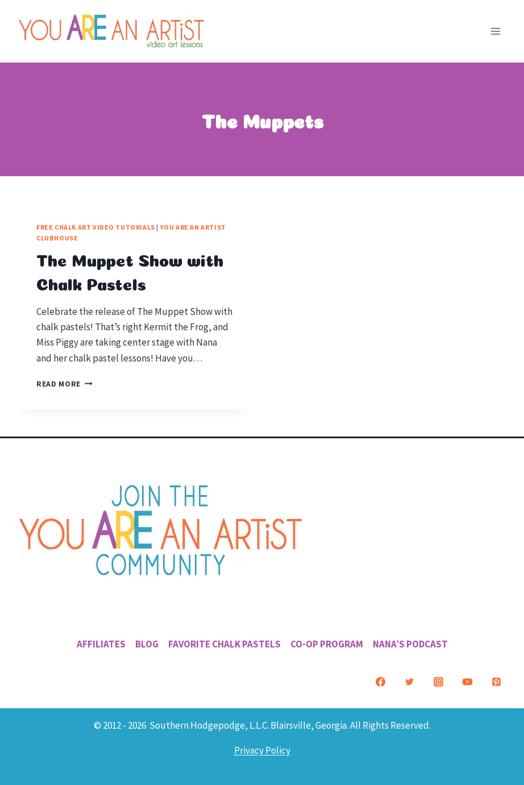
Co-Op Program (326, 644)
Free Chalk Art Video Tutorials (95, 227)
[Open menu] (495, 31)
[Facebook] (380, 681)
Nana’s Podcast (410, 644)
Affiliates (101, 644)
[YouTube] (467, 681)
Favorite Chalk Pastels (224, 644)
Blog (147, 644)
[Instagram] (438, 681)
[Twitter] (409, 681)
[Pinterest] (496, 681)
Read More (64, 384)
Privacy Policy (262, 750)
